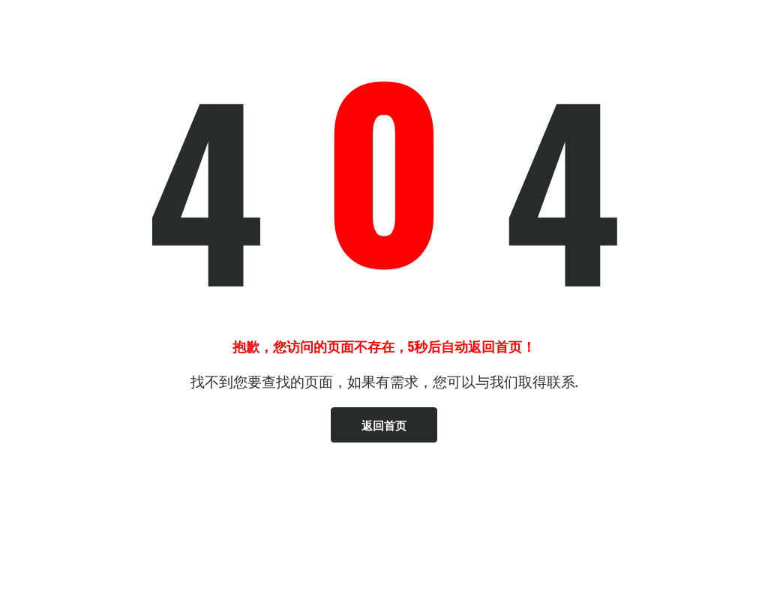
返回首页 (384, 424)
